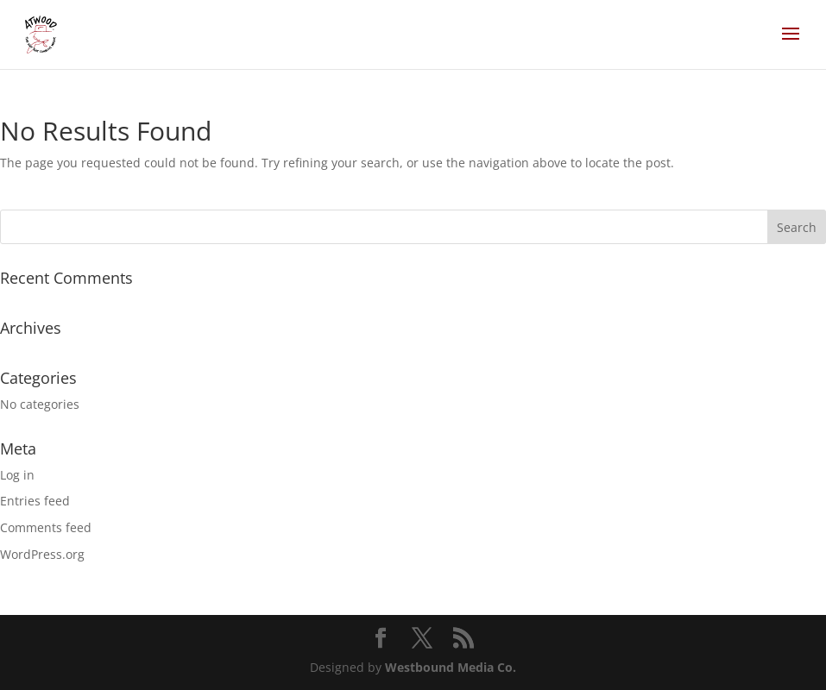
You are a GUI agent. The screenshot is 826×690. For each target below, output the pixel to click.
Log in (17, 475)
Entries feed (35, 500)
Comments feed (45, 527)
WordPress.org (42, 554)
